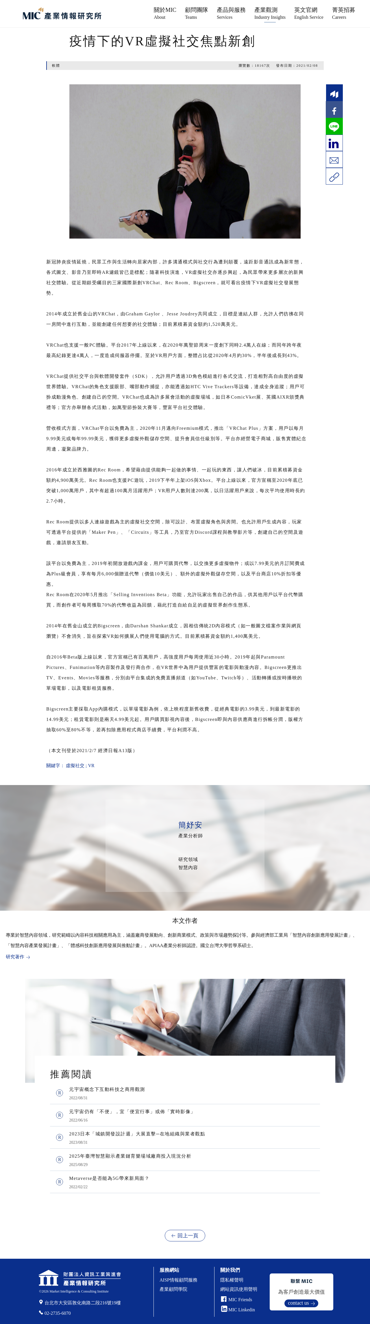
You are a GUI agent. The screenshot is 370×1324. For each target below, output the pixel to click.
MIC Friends (240, 1299)
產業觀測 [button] (270, 13)
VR (91, 765)
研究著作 (15, 956)
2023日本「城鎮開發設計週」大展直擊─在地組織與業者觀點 (137, 1133)
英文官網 (308, 13)
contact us (298, 1303)
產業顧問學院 (173, 1289)
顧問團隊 (196, 13)
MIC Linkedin (238, 1309)
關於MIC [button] (165, 13)
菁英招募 (343, 13)
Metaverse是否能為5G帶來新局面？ (109, 1178)
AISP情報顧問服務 (178, 1279)
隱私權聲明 (231, 1279)
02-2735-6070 (58, 1313)
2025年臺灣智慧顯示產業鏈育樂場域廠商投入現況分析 (130, 1156)
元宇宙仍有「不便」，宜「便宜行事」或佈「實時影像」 (132, 1111)
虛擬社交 (75, 765)
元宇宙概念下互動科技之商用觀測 (107, 1089)
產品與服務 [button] (231, 13)
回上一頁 (187, 1236)
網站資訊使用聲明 (238, 1289)
